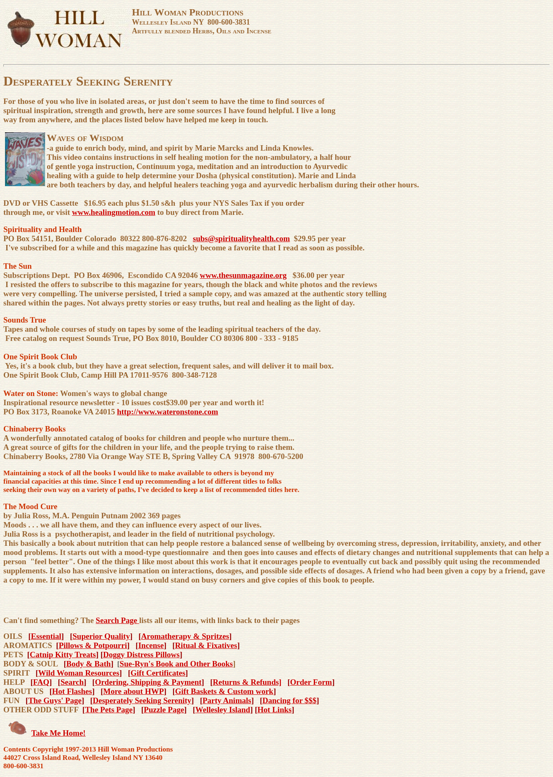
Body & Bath (88, 663)
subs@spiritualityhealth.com (241, 238)
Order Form (311, 682)
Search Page (117, 620)
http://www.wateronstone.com (167, 411)
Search (72, 682)
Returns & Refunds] (247, 682)
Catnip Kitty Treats (63, 654)
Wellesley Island (222, 709)
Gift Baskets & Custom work (224, 691)
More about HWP (133, 691)
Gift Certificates (158, 673)
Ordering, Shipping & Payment (148, 682)
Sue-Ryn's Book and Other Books (176, 663)
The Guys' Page (55, 700)
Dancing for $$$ (289, 700)
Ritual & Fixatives (206, 645)
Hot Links (275, 709)
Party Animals (226, 700)
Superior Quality (101, 636)
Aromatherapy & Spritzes (185, 636)
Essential (46, 636)
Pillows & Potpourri (93, 645)
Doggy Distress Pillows (141, 654)
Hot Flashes (72, 691)
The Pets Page (109, 709)
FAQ (41, 682)
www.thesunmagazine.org (243, 275)
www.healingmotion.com (114, 212)
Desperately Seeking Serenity (142, 700)
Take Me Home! (58, 733)
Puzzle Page (164, 709)
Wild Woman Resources (78, 673)
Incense (151, 645)
